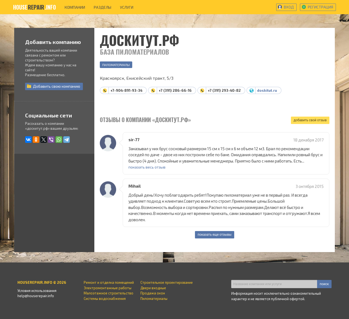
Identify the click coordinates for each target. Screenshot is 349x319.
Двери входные (153, 288)
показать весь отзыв (147, 167)
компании (75, 7)
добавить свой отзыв (310, 120)
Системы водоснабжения (105, 298)
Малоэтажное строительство (108, 293)
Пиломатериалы (116, 65)
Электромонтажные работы (107, 288)
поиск (324, 284)
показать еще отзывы (214, 235)
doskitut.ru (267, 90)
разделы (102, 7)
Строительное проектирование (166, 282)
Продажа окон (152, 293)
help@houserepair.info (35, 296)
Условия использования (36, 290)
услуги (126, 7)
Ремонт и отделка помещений (109, 282)
